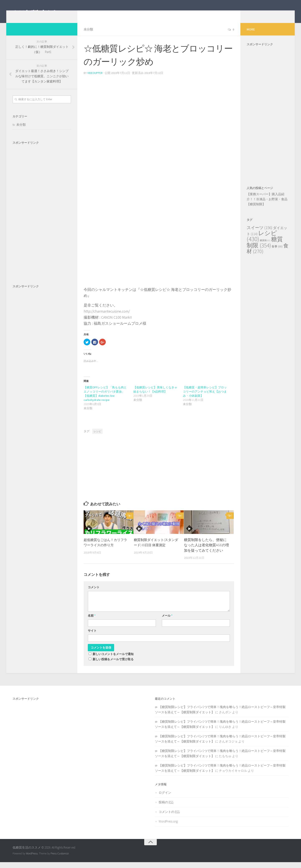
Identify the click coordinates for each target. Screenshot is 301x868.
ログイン (165, 798)
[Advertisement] (159, 113)
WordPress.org (168, 827)
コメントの (169, 818)
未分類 (89, 35)
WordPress (32, 859)
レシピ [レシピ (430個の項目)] (262, 242)
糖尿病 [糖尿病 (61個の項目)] (265, 246)
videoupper (95, 79)
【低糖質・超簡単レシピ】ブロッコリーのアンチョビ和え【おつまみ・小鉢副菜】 (205, 397)
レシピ (97, 437)
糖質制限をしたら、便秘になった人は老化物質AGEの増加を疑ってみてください (206, 551)
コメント (93, 593)
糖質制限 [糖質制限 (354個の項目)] (265, 248)
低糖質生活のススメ (52, 14)
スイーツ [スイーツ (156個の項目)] (259, 233)
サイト (92, 636)
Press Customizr (60, 859)
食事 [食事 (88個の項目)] (277, 253)
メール (167, 621)
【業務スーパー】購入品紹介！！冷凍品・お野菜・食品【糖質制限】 (267, 205)
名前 (92, 621)
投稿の (166, 808)
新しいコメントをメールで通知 (113, 660)
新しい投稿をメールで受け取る (113, 665)
